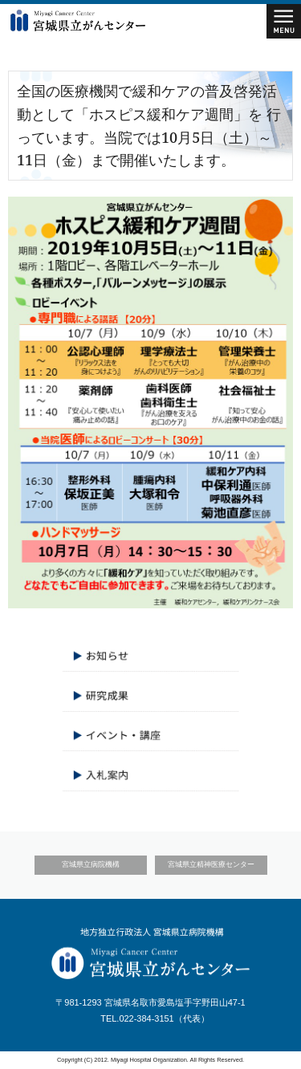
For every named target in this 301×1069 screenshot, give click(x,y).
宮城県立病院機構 (91, 864)
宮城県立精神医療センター (211, 864)
